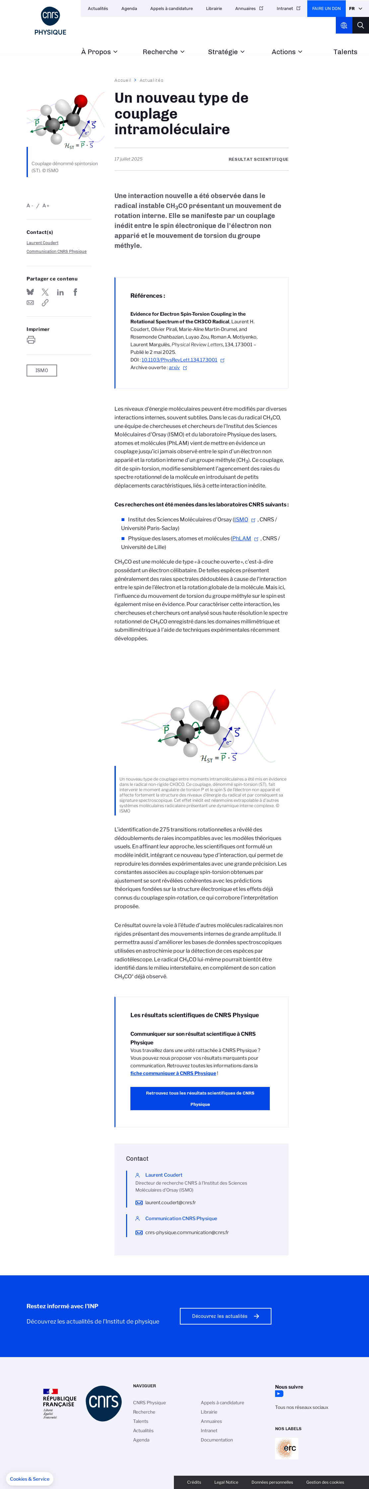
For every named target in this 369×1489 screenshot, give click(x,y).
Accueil (123, 80)
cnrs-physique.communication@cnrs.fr (187, 1232)
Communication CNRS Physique (57, 251)
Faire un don (326, 8)
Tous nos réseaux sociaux (301, 1407)
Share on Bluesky (30, 292)
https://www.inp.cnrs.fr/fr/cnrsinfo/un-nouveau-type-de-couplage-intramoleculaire (45, 302)
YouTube (278, 1393)
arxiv (174, 368)
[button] (29, 1479)
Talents (345, 52)
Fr (352, 8)
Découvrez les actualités (220, 1316)
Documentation (217, 1439)
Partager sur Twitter (45, 292)
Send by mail (30, 302)
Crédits (194, 1482)
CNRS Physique (149, 1402)
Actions (284, 52)
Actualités (98, 8)
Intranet (285, 8)
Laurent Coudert (42, 242)
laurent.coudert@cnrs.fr (170, 1203)
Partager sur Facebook (75, 292)
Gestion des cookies (325, 1482)
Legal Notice (226, 1482)
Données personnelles (272, 1482)
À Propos (96, 52)
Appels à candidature (171, 8)
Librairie (214, 8)
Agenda (129, 8)
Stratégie (223, 52)
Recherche (160, 52)
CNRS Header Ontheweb (344, 25)
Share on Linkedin (60, 292)
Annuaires (245, 8)
